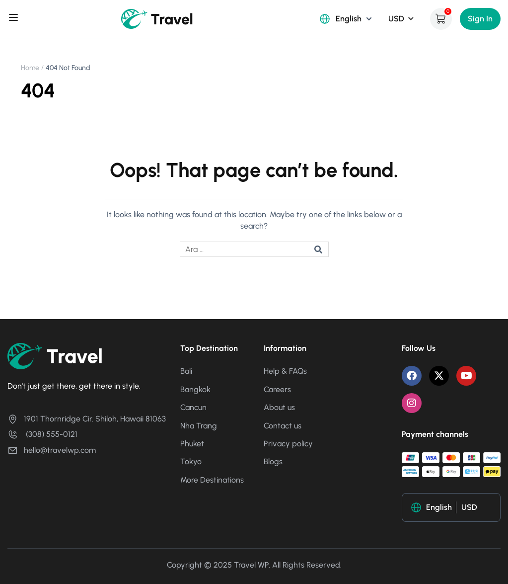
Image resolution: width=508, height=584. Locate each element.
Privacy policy (288, 443)
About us (279, 407)
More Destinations (212, 480)
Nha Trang (198, 425)
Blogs (273, 461)
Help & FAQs (285, 371)
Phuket (192, 443)
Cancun (193, 407)
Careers (277, 389)
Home (30, 68)
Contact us (282, 425)
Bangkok (195, 389)
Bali (186, 371)
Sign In (480, 18)
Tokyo (191, 461)
